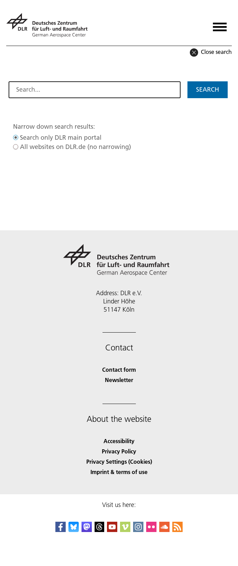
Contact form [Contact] (119, 369)
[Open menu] (220, 24)
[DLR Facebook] (60, 530)
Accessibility (119, 440)
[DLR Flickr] (151, 530)
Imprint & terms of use (119, 471)
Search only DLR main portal (60, 137)
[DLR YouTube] (112, 530)
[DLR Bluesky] (73, 530)
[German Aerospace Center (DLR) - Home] (49, 25)
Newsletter (119, 379)
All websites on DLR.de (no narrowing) (75, 147)
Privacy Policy (119, 451)
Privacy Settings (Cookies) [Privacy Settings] (119, 461)
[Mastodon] (87, 530)
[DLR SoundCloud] (164, 530)
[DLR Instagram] (138, 530)
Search (207, 89)
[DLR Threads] (99, 530)
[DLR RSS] (177, 530)
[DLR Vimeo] (125, 530)
